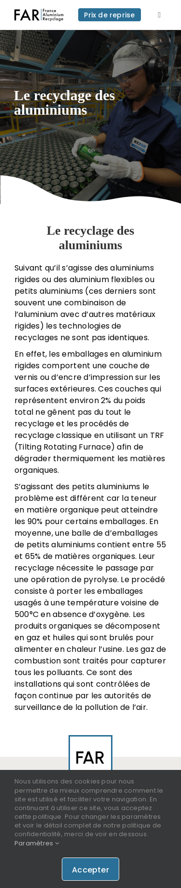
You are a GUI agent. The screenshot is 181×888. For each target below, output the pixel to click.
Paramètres (36, 843)
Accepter (90, 869)
